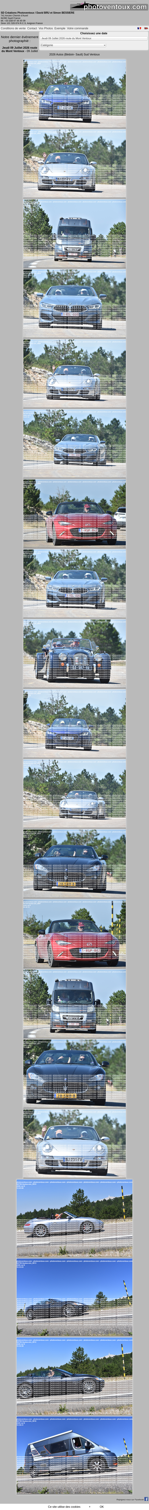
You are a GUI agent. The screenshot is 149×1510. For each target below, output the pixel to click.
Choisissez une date (93, 33)
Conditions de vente (13, 28)
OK (102, 1506)
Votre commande (77, 28)
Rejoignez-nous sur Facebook (132, 1499)
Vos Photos (46, 28)
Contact (32, 28)
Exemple (59, 28)
